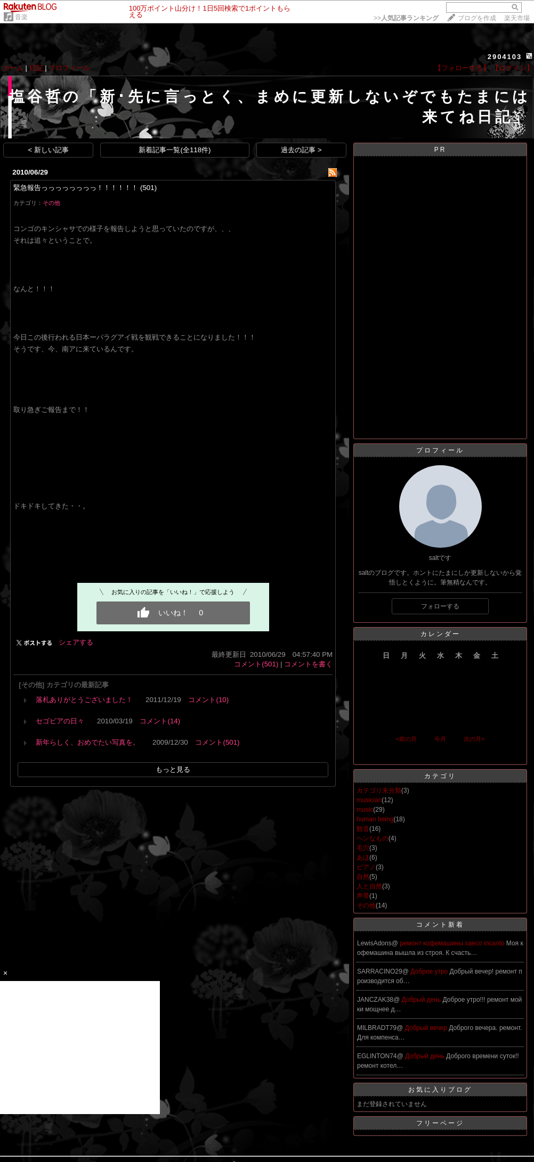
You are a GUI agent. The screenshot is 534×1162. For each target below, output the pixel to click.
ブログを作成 (477, 18)
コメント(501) (256, 664)
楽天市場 (517, 18)
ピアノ (366, 867)
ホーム (13, 68)
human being (375, 819)
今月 (440, 739)
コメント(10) (208, 700)
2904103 (505, 57)
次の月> (474, 739)
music (365, 809)
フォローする (440, 606)
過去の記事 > (301, 150)
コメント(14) (160, 721)
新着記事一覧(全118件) (175, 150)
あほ (363, 857)
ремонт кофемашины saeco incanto (453, 943)
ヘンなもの (373, 838)
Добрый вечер (427, 1028)
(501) (148, 188)
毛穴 (363, 848)
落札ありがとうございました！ (84, 700)
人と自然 (369, 886)
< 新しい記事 (48, 150)
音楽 (21, 17)
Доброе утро (429, 971)
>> (406, 18)
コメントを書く (308, 664)
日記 (36, 68)
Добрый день (422, 999)
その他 (51, 203)
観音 (363, 829)
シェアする (76, 642)
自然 (363, 876)
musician (369, 800)
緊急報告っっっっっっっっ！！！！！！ (75, 188)
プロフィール (69, 68)
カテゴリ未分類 (379, 790)
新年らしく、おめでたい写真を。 (88, 742)
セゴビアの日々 (60, 721)
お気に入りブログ (440, 1089)
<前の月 (405, 739)
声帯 (363, 896)
